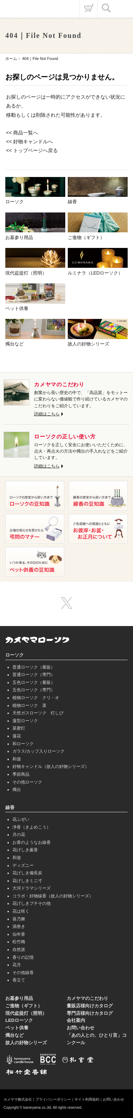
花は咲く (20, 911)
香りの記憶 (23, 957)
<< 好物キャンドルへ (29, 141)
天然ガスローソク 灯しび (37, 712)
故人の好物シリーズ (26, 1042)
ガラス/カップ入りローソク (38, 751)
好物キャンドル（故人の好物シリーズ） (50, 766)
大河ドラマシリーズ (31, 888)
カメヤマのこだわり (87, 998)
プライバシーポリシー (53, 1099)
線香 (10, 807)
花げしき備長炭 (27, 872)
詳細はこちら (47, 413)
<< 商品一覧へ (22, 132)
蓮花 (16, 736)
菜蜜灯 (18, 728)
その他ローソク (27, 782)
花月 (16, 964)
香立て (18, 980)
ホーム (11, 58)
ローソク (14, 655)
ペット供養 (16, 1027)
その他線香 (23, 972)
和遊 (16, 759)
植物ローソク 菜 (29, 705)
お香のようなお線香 (31, 842)
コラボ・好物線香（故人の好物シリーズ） (52, 895)
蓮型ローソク (25, 720)
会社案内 (76, 1020)
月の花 (18, 834)
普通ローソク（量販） (33, 667)
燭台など (14, 1035)
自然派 (18, 949)
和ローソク (23, 743)
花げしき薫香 (25, 849)
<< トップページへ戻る (32, 150)
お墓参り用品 (19, 998)
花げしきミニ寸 (27, 880)
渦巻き (18, 926)
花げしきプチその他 (31, 903)
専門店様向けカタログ (90, 1013)
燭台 (16, 789)
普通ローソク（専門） (33, 674)
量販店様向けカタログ (90, 1005)
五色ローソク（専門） (33, 689)
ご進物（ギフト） (23, 1005)
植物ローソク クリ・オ (35, 697)
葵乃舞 (18, 919)
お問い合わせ (80, 1027)
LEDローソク (19, 1020)
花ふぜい (20, 819)
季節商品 (20, 774)
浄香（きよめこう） (31, 827)
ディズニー (23, 865)
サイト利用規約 (86, 1099)
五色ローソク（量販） (33, 682)
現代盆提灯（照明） (26, 1013)
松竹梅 (18, 941)
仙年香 (18, 934)
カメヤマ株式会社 (18, 1099)
